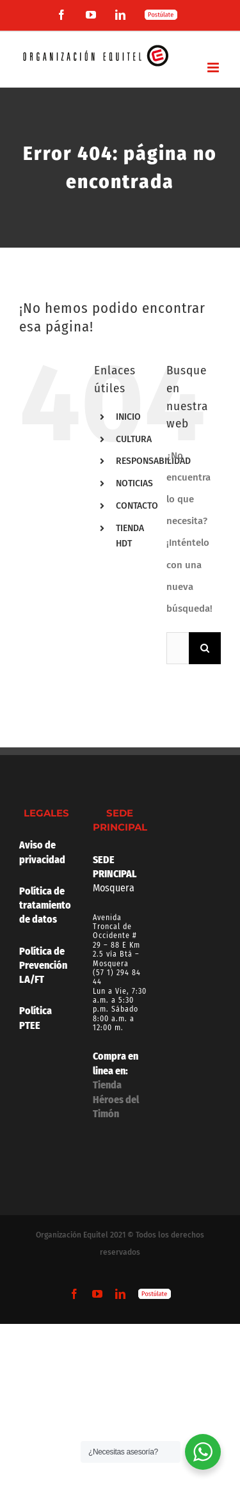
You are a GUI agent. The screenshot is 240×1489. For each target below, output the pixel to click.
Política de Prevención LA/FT (43, 965)
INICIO (128, 416)
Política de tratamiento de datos (46, 905)
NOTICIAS (134, 483)
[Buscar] (205, 648)
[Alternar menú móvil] (214, 67)
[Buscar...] (177, 648)
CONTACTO (137, 505)
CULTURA (134, 439)
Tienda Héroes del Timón (116, 1099)
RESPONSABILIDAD (153, 461)
